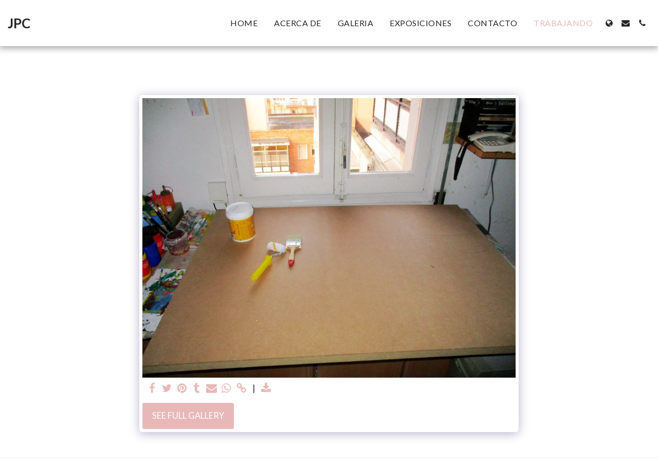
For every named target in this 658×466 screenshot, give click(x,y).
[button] (625, 23)
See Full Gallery (188, 416)
